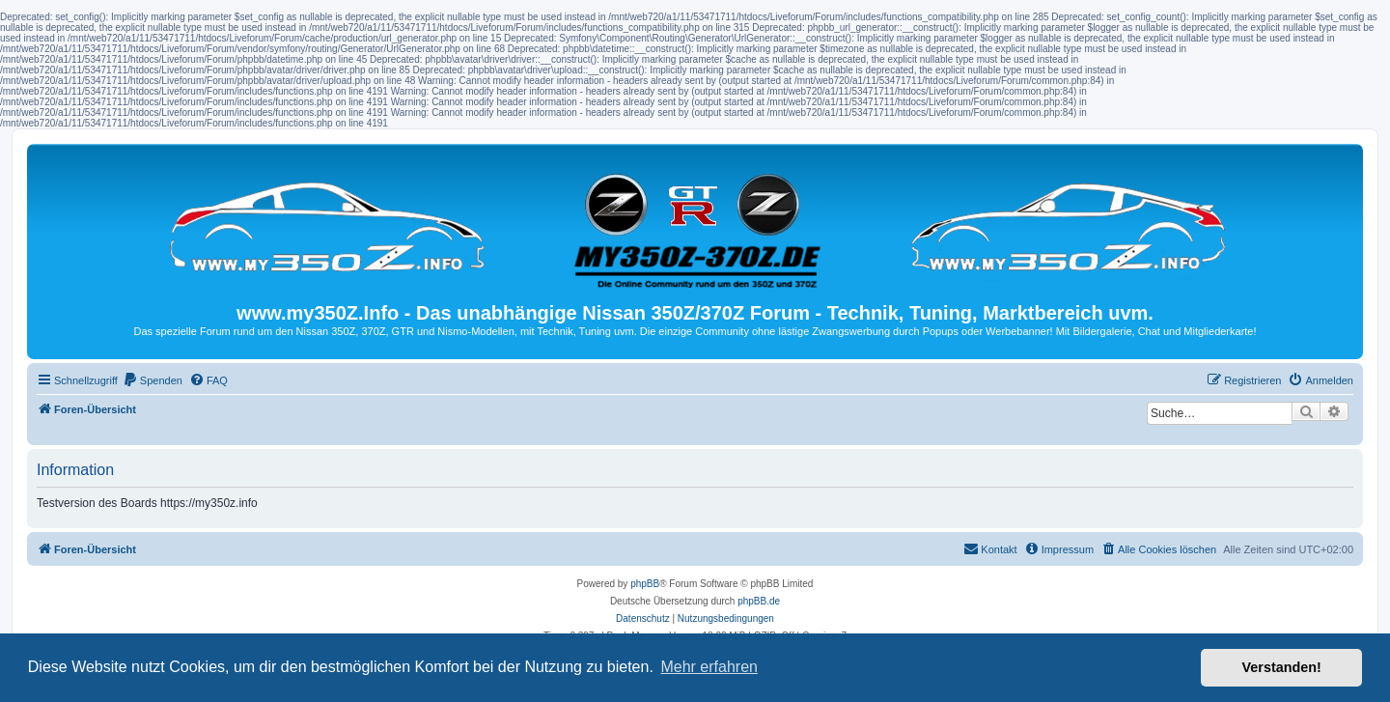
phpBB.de (758, 601)
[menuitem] (152, 380)
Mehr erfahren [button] (709, 667)
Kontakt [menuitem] (989, 548)
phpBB (644, 583)
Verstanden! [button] (1281, 667)
